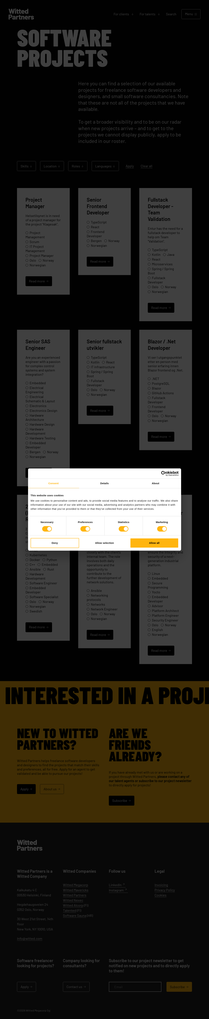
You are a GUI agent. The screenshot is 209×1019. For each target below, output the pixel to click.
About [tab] (155, 483)
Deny (55, 542)
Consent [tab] (53, 483)
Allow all (154, 542)
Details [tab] (104, 483)
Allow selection (104, 542)
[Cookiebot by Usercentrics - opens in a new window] (164, 473)
